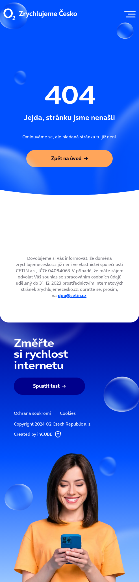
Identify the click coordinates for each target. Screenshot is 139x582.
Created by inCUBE (38, 434)
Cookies (68, 413)
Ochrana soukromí (32, 413)
